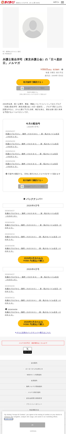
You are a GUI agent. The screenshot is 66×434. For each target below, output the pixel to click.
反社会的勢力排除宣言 (34, 398)
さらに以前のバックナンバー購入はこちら (33, 333)
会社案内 (34, 363)
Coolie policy (8, 425)
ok (32, 431)
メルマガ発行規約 (34, 392)
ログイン (56, 2)
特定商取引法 (34, 410)
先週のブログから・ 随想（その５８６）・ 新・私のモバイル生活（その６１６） (32, 214)
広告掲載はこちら (34, 416)
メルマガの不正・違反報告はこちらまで (33, 343)
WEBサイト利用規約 (34, 375)
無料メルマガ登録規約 (34, 386)
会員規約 (34, 380)
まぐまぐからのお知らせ (34, 369)
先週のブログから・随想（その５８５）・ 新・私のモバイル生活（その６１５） (33, 226)
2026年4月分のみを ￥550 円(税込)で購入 (33, 259)
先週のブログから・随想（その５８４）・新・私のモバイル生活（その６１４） (33, 238)
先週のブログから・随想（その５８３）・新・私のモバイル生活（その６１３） (33, 249)
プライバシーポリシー (34, 404)
